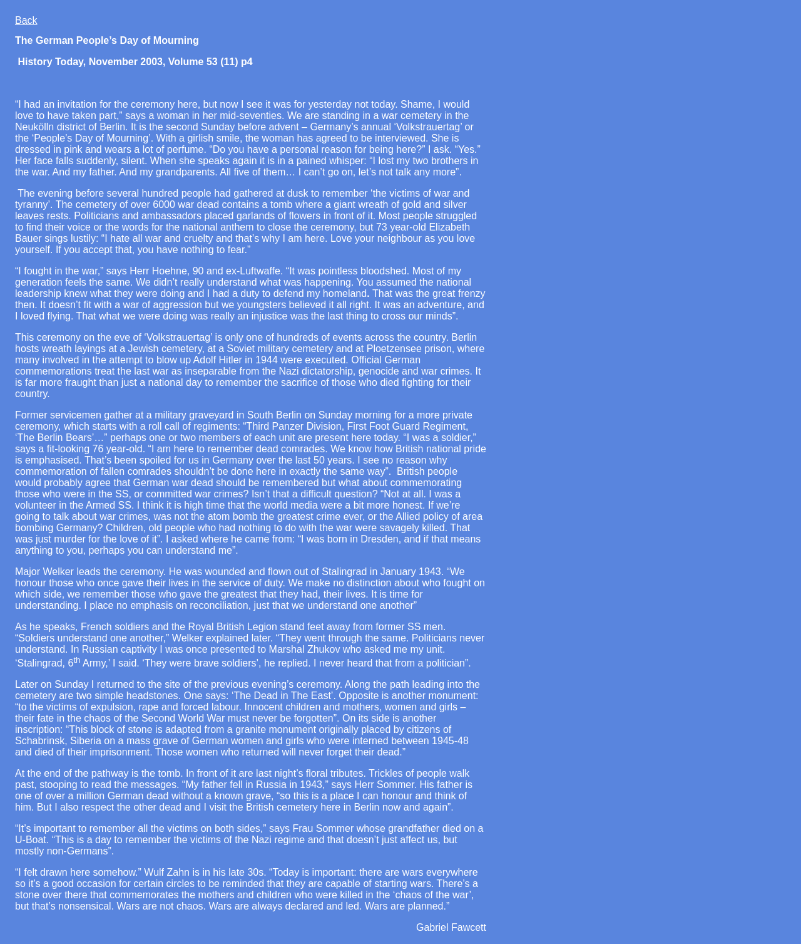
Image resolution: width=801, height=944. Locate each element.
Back (26, 20)
